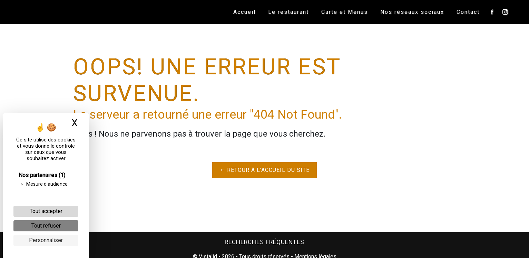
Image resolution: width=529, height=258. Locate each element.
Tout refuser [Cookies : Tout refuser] (46, 225)
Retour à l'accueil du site (264, 170)
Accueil (244, 12)
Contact (467, 12)
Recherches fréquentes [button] (264, 242)
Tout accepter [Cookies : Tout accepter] (46, 211)
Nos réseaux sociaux (412, 12)
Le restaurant (288, 12)
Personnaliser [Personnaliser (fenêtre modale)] (46, 240)
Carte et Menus (344, 12)
